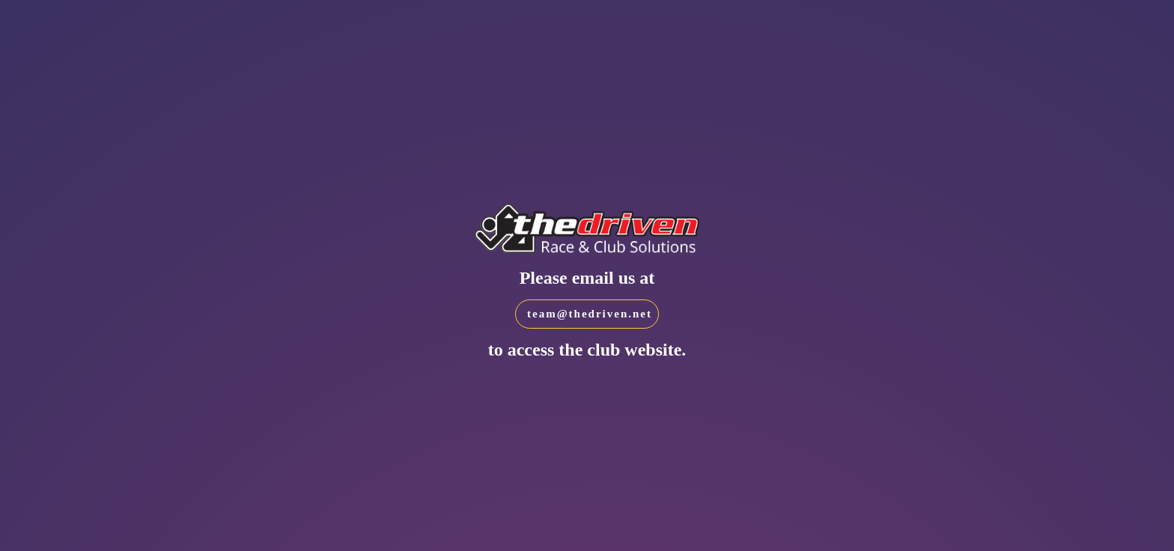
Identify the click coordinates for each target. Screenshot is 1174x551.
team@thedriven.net (589, 314)
